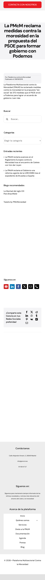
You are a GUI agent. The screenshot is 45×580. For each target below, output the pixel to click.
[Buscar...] (22, 119)
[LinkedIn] (12, 286)
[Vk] (31, 319)
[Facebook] (18, 286)
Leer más (16, 98)
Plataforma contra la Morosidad (19, 77)
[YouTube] (6, 286)
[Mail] (30, 286)
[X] (31, 312)
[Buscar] (7, 119)
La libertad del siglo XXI (14, 191)
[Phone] (36, 286)
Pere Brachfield (10, 193)
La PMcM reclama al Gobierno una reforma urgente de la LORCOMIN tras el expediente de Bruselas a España (22, 173)
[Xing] (36, 319)
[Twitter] (24, 286)
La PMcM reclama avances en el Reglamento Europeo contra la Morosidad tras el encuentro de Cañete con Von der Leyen (22, 161)
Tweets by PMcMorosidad (15, 202)
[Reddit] (36, 312)
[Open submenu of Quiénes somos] (37, 520)
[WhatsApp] (31, 316)
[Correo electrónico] (26, 323)
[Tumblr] (36, 316)
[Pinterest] (26, 319)
